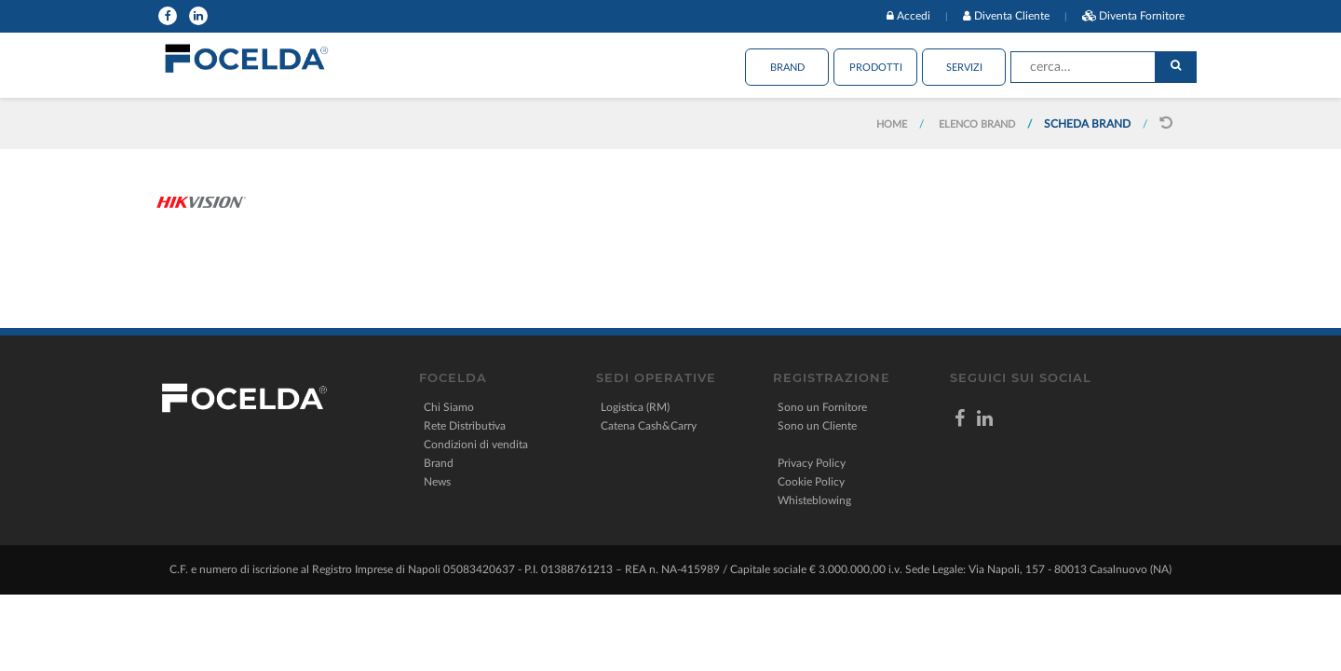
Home (891, 124)
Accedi (913, 15)
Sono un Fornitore (822, 407)
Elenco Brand (977, 124)
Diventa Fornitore (1142, 15)
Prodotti (875, 67)
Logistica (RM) (635, 407)
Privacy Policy (812, 463)
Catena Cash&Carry (649, 425)
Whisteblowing (814, 500)
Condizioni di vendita (476, 444)
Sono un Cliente (817, 425)
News (437, 481)
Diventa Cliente (1012, 15)
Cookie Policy (811, 481)
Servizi (964, 67)
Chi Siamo (449, 407)
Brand (787, 67)
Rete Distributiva (465, 425)
